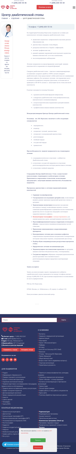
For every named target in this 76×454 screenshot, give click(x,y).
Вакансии (42, 352)
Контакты (42, 334)
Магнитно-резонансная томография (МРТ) (16, 418)
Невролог (6, 429)
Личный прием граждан (46, 388)
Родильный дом (44, 411)
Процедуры (6, 402)
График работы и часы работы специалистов (53, 390)
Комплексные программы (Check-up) (51, 420)
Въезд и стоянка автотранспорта (13, 379)
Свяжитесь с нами (10, 350)
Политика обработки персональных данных (53, 395)
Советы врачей (7, 399)
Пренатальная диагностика (48, 418)
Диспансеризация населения (12, 393)
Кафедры (42, 345)
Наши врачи (43, 340)
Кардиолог (6, 425)
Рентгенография (8, 423)
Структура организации (46, 363)
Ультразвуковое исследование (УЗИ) (14, 420)
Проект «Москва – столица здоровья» (51, 379)
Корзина (42, 427)
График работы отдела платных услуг (15, 434)
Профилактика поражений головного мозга (53, 425)
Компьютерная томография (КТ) (13, 416)
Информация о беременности (12, 375)
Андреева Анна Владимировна (6, 47)
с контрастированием (50, 217)
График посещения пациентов (12, 390)
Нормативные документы (47, 365)
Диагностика (7, 414)
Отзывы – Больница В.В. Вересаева (50, 354)
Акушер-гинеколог (45, 416)
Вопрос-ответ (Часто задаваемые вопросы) (53, 360)
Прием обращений (45, 356)
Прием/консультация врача (11, 411)
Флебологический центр (10, 432)
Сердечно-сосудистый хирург (12, 427)
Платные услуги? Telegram (15, 444)
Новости (5, 397)
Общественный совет (46, 358)
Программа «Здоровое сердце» (49, 423)
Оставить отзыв (27, 350)
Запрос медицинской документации (14, 395)
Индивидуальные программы (48, 414)
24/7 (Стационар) (12, 343)
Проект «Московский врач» (48, 343)
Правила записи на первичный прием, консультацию (20, 388)
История (41, 347)
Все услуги (6, 436)
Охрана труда (43, 386)
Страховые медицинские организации (51, 377)
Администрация (44, 338)
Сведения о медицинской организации (51, 336)
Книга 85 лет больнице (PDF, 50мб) (50, 349)
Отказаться (38, 447)
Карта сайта (43, 393)
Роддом (5, 373)
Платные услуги (45, 7)
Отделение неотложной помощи (13, 382)
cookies (39, 431)
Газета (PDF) (6, 404)
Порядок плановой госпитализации (14, 377)
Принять (38, 440)
